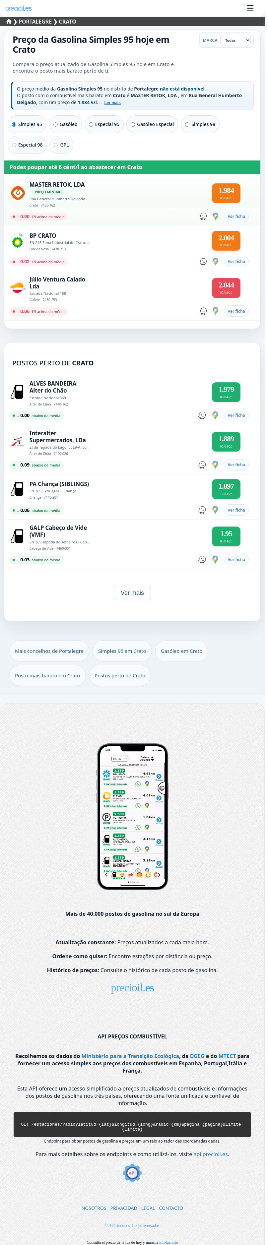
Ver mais (132, 593)
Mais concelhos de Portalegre (49, 651)
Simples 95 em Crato (122, 651)
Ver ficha (236, 216)
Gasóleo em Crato (182, 651)
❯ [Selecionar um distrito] (13, 21)
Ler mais (112, 102)
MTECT (227, 1056)
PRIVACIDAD (123, 1211)
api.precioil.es (211, 1157)
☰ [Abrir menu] (250, 8)
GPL (61, 145)
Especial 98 (27, 145)
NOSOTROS (94, 1211)
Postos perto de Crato (120, 675)
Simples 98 (200, 124)
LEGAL (148, 1211)
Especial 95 (104, 124)
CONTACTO (171, 1211)
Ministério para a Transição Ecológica (130, 1056)
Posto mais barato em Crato (47, 675)
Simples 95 (27, 124)
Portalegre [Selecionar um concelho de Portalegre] (36, 21)
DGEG (197, 1056)
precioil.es (132, 987)
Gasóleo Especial (152, 124)
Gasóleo (65, 124)
